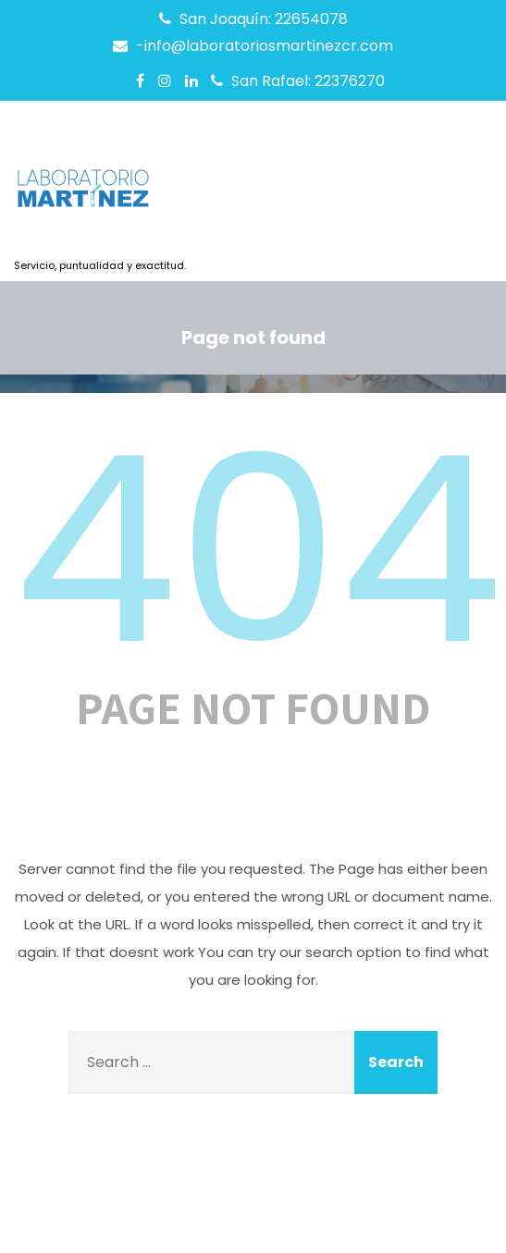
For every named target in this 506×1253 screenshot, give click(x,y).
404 (258, 550)
